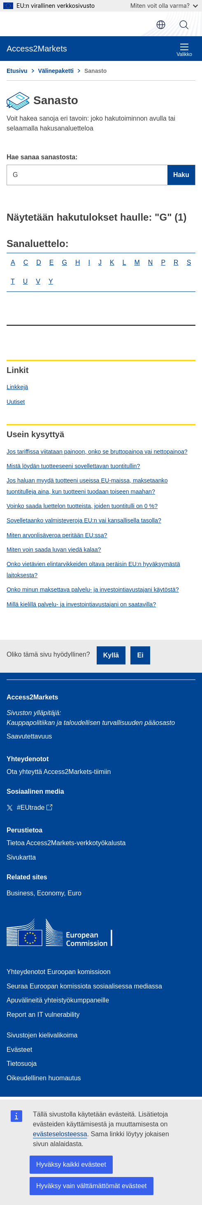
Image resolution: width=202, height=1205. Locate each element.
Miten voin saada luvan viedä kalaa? (54, 549)
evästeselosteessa (60, 1133)
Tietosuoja (22, 1063)
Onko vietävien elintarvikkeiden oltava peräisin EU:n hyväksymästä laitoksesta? (93, 569)
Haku (184, 25)
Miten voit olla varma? (164, 5)
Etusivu (17, 71)
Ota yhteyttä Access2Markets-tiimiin (59, 771)
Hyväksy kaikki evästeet (71, 1164)
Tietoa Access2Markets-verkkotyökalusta (66, 842)
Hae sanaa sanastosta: (42, 157)
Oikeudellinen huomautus (44, 1077)
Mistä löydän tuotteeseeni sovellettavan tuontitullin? (73, 466)
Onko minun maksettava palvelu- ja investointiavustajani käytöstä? (93, 589)
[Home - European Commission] (66, 934)
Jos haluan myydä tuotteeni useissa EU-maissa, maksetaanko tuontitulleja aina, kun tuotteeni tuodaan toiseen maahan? (87, 486)
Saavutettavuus (29, 736)
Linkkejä (17, 387)
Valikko (184, 50)
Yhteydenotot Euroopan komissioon (59, 971)
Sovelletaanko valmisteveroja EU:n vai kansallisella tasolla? (84, 520)
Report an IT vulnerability (43, 1014)
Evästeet (19, 1049)
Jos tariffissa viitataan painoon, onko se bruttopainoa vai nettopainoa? (97, 451)
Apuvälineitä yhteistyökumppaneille (58, 1000)
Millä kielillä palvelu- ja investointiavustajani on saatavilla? (81, 604)
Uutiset (16, 402)
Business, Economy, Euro (44, 893)
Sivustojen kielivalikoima (42, 1035)
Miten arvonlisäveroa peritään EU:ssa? (57, 535)
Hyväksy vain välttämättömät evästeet (91, 1185)
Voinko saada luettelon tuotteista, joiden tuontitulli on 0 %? (82, 506)
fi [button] (161, 25)
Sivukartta (21, 857)
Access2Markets (32, 697)
